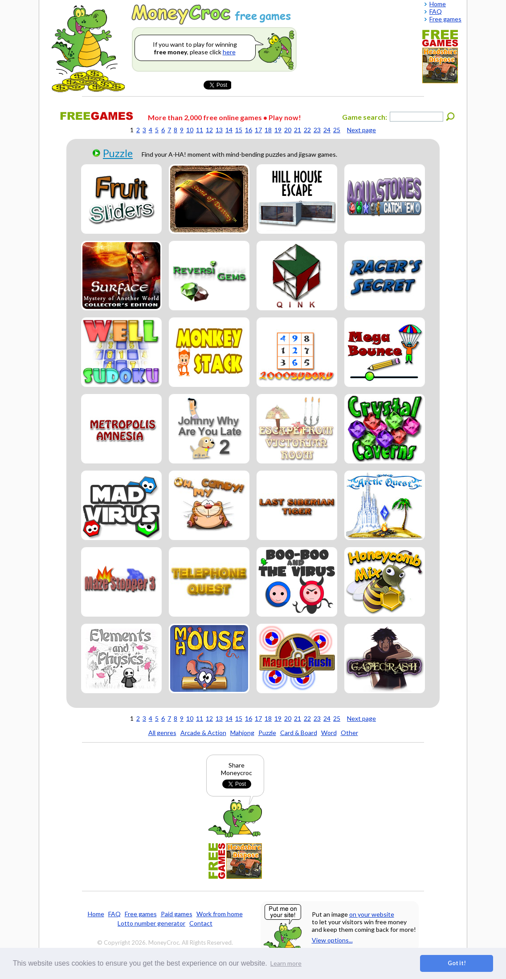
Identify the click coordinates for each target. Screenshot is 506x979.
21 (297, 130)
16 (248, 130)
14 (229, 130)
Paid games (176, 914)
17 (258, 130)
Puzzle (118, 153)
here (229, 52)
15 (238, 130)
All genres (162, 732)
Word (329, 732)
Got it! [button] (457, 963)
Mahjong (242, 732)
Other (349, 732)
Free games (141, 914)
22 (307, 130)
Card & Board (298, 732)
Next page (361, 130)
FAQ (114, 914)
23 (317, 130)
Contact (200, 923)
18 (268, 130)
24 (327, 130)
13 (219, 130)
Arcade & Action (203, 732)
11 (199, 130)
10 (189, 130)
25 (336, 130)
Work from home (219, 914)
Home (96, 914)
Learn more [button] (286, 963)
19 (278, 130)
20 (287, 130)
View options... (332, 940)
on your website (371, 914)
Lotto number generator (151, 923)
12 (209, 130)
